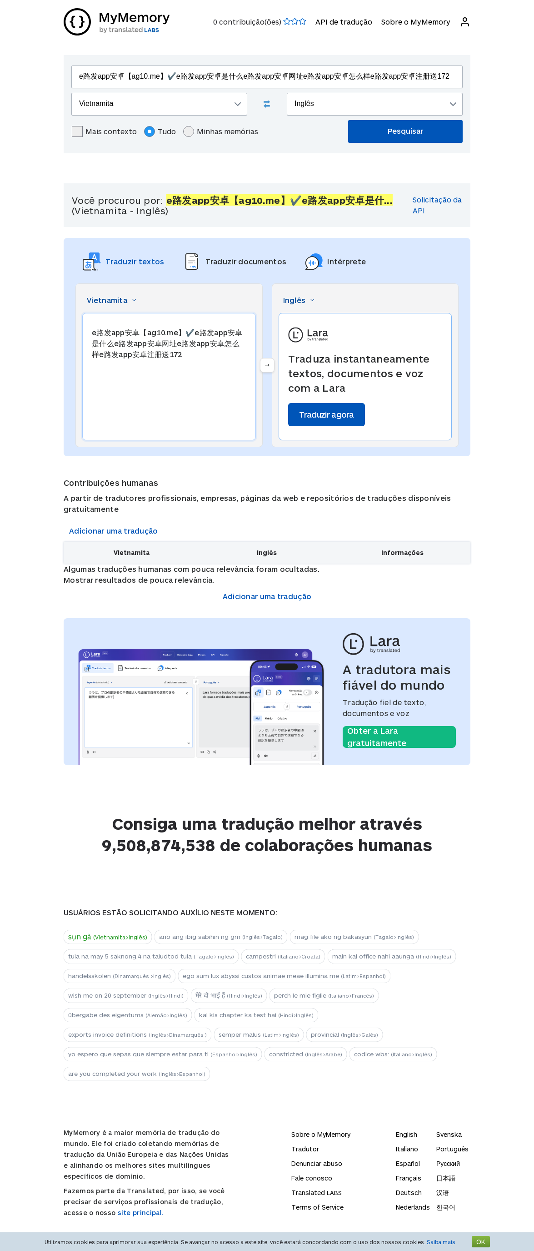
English (406, 1134)
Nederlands (413, 1207)
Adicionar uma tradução (113, 530)
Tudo (160, 131)
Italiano (407, 1149)
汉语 (442, 1192)
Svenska (449, 1134)
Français (408, 1178)
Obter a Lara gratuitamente (376, 737)
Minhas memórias (220, 131)
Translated (316, 1192)
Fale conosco (311, 1178)
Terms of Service (317, 1207)
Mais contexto (104, 131)
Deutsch (409, 1192)
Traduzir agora (326, 414)
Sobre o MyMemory (415, 21)
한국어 (445, 1207)
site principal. (141, 1212)
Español (408, 1163)
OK (480, 1242)
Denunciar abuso (316, 1163)
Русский (448, 1163)
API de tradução (343, 21)
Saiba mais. (442, 1242)
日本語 (445, 1178)
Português (452, 1149)
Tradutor (305, 1149)
